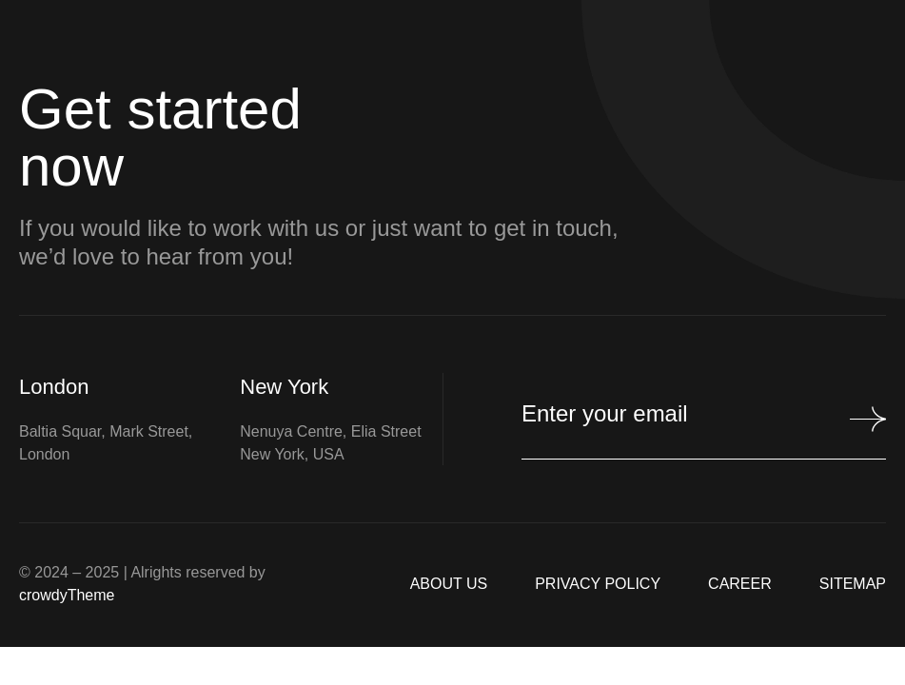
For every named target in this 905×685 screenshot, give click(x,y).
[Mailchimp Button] (859, 419)
